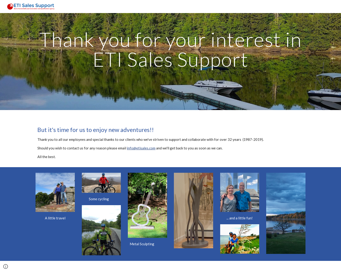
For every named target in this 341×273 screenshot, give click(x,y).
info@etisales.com (141, 148)
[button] (5, 266)
